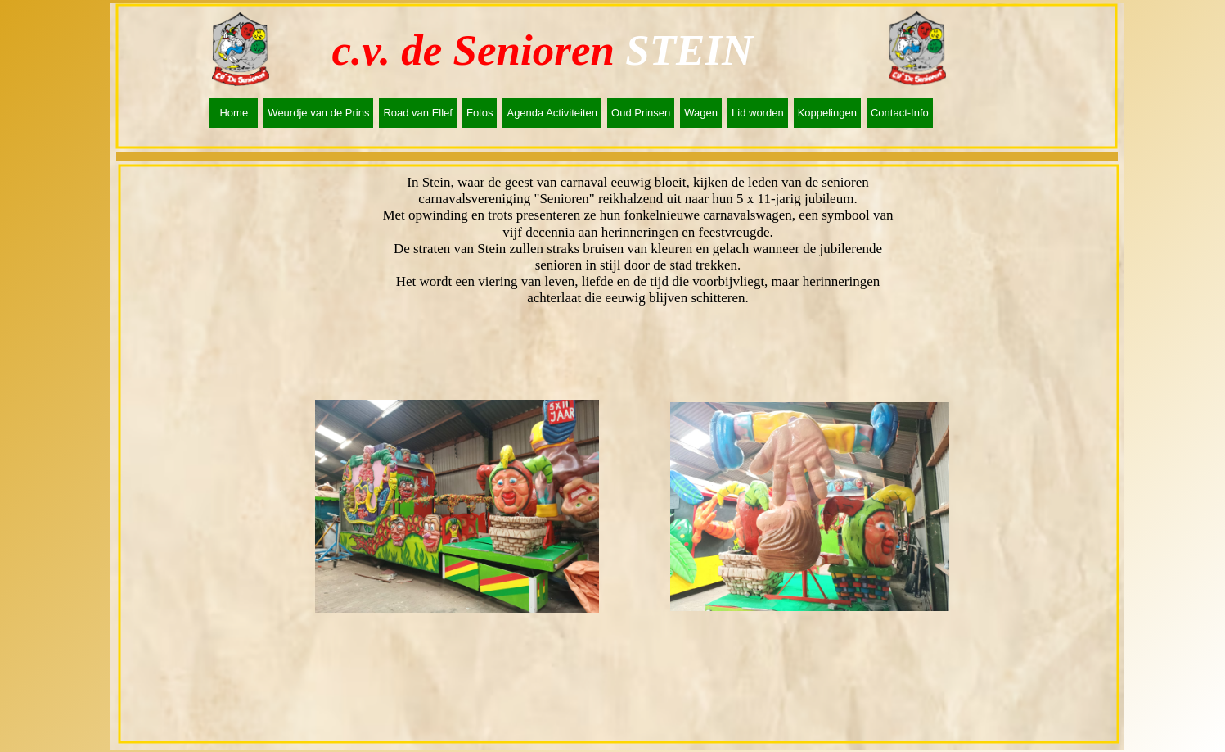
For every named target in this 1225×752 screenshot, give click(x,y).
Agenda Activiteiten (552, 112)
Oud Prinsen (640, 112)
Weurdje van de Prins (318, 112)
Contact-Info (900, 112)
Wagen (701, 112)
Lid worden (758, 112)
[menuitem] (236, 113)
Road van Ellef (418, 112)
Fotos (479, 112)
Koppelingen (827, 112)
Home (234, 112)
